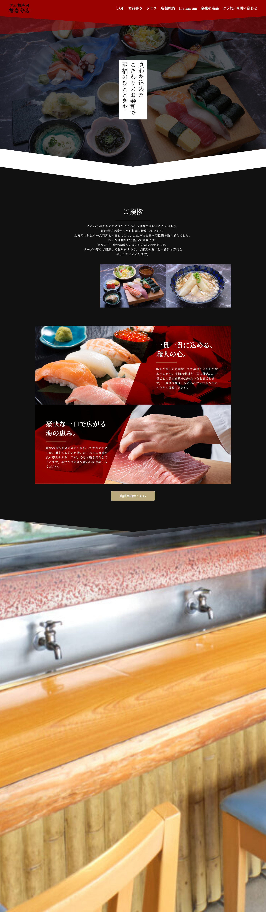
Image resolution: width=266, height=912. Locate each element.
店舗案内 (168, 8)
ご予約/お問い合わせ (239, 8)
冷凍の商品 (210, 8)
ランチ (151, 8)
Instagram (188, 8)
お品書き (135, 8)
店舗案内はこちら (133, 495)
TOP (120, 8)
